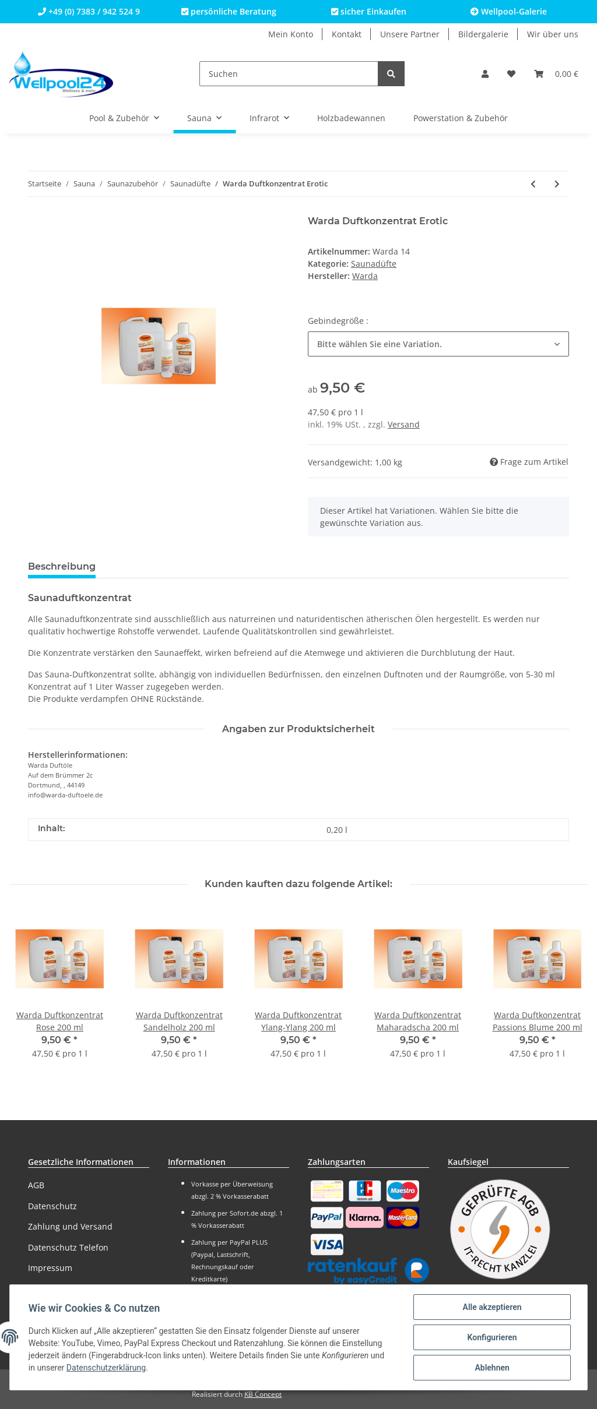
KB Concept (263, 1394)
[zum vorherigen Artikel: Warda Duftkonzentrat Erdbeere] (533, 183)
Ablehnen (492, 1367)
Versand (404, 424)
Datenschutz (52, 1206)
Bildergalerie (483, 34)
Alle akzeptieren (491, 1307)
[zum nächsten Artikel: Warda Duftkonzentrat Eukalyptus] (557, 183)
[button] (485, 74)
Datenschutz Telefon (68, 1247)
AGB (36, 1185)
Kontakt (346, 34)
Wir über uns (552, 34)
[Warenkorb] (556, 74)
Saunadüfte (373, 263)
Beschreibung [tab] (62, 566)
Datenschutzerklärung (106, 1368)
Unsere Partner (410, 34)
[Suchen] (288, 73)
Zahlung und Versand (70, 1226)
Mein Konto (290, 34)
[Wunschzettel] (511, 74)
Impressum (50, 1267)
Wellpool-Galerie (508, 11)
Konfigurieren (492, 1337)
